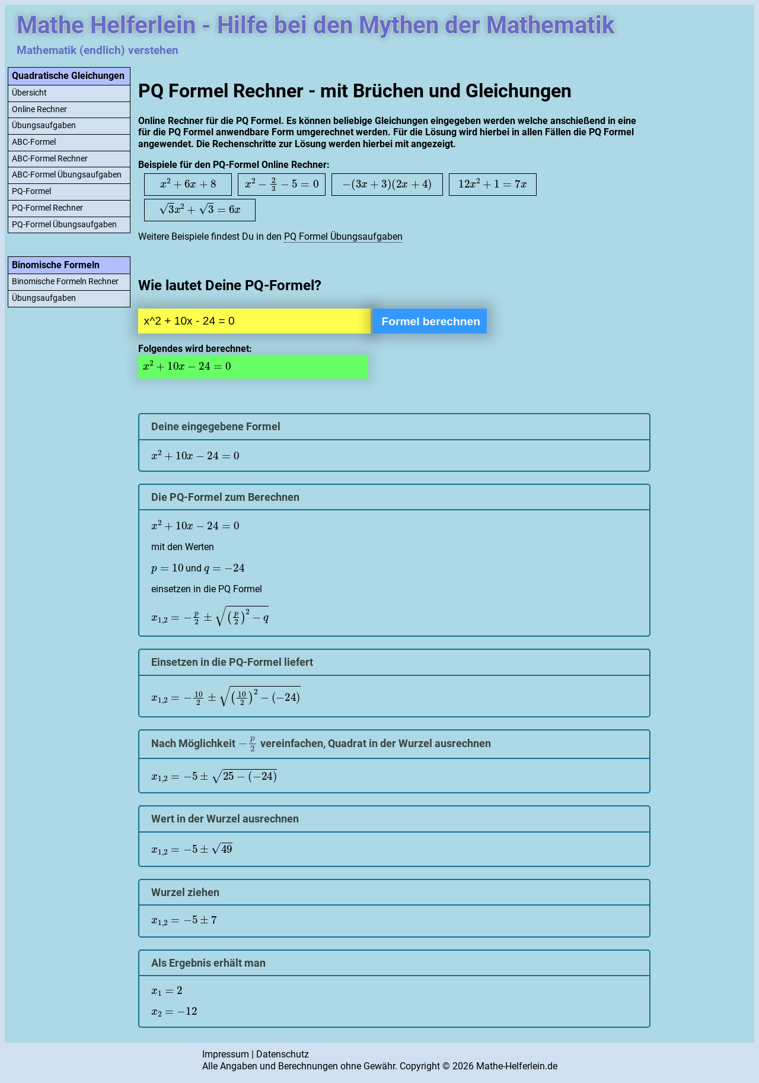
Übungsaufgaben (44, 125)
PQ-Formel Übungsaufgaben (64, 225)
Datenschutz (282, 1054)
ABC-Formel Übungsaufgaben (67, 175)
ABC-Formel (34, 142)
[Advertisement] (703, 242)
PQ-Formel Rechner (47, 208)
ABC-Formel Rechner (50, 159)
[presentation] (188, 183)
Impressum (225, 1054)
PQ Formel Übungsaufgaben (343, 236)
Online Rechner (39, 109)
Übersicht (29, 93)
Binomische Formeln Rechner (65, 282)
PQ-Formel (31, 191)
